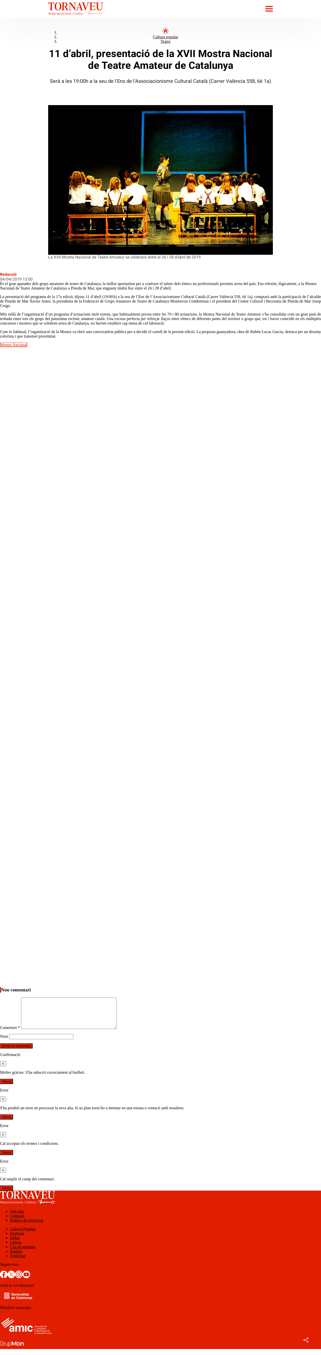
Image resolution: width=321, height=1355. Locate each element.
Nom (4, 1042)
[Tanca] (3, 1069)
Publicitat (17, 1262)
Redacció (8, 274)
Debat (15, 1244)
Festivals (17, 1239)
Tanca (6, 1087)
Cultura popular (165, 37)
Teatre (165, 41)
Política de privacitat (26, 1226)
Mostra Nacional (13, 345)
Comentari (10, 1033)
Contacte (17, 1222)
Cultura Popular (23, 1235)
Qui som (17, 1217)
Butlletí (16, 1257)
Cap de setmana (22, 1253)
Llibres (15, 1248)
